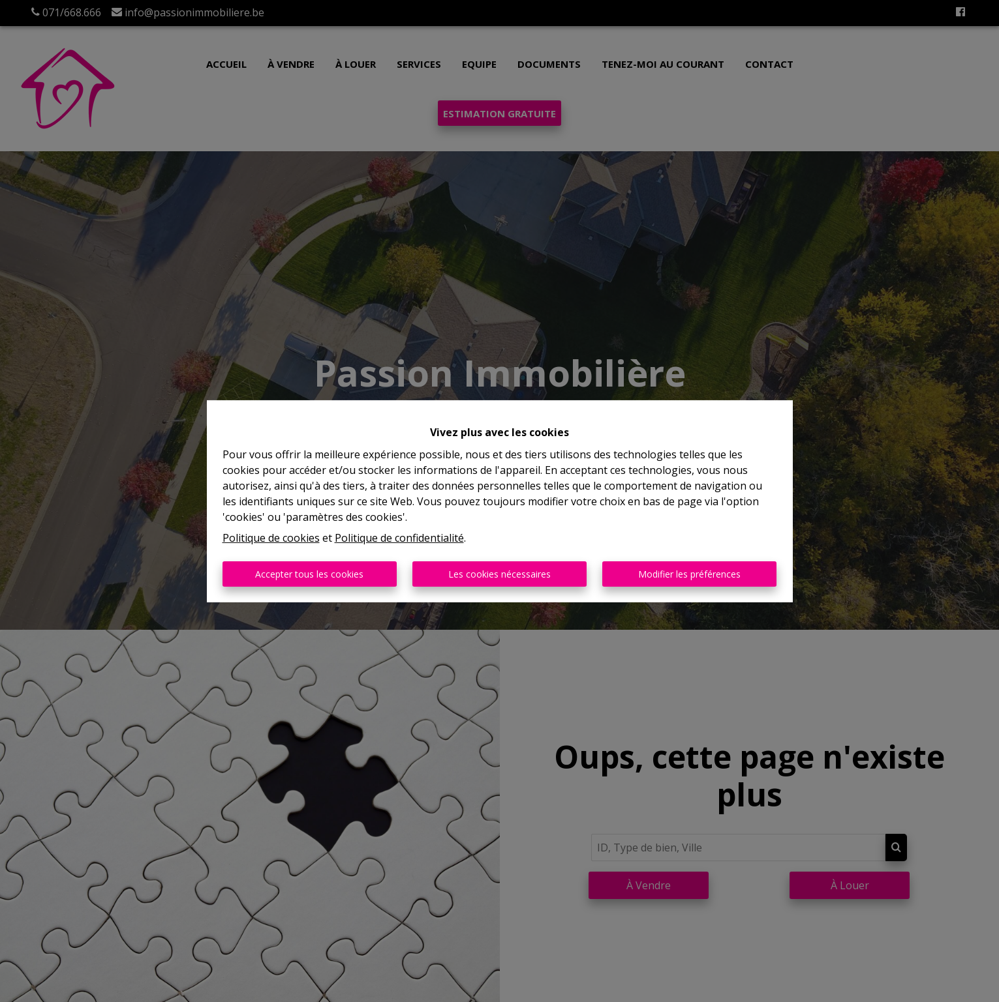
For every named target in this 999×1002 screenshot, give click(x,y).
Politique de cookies (271, 538)
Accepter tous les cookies (309, 574)
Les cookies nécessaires (499, 574)
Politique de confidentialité (399, 538)
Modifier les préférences (689, 574)
